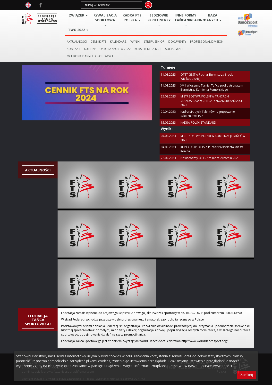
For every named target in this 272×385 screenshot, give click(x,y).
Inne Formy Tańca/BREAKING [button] (186, 19)
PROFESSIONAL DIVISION (206, 42)
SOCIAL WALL (174, 49)
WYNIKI (135, 42)
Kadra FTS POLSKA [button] (132, 17)
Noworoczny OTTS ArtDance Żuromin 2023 (209, 158)
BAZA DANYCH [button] (212, 17)
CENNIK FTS (98, 42)
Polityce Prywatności (215, 365)
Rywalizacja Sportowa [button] (105, 19)
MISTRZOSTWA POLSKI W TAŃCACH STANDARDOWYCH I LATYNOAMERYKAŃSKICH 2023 (211, 100)
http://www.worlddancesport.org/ (204, 341)
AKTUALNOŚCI (77, 42)
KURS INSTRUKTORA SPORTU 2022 (107, 49)
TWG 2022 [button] (78, 29)
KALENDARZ (118, 42)
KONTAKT (73, 49)
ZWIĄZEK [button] (78, 15)
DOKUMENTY (177, 42)
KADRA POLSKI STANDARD (198, 122)
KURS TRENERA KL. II (148, 49)
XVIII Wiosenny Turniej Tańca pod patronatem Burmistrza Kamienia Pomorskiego (211, 87)
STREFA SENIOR (154, 42)
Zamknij (246, 374)
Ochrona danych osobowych (90, 56)
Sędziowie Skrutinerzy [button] (158, 19)
